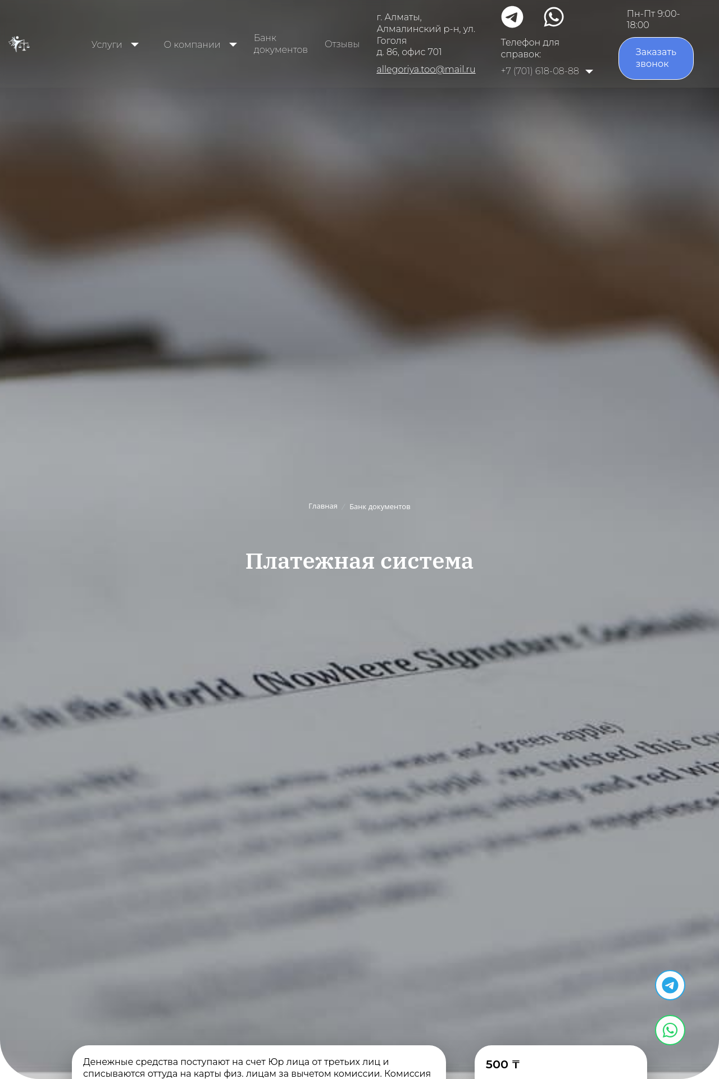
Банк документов (281, 44)
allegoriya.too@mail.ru (425, 69)
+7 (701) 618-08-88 (540, 71)
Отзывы (342, 44)
